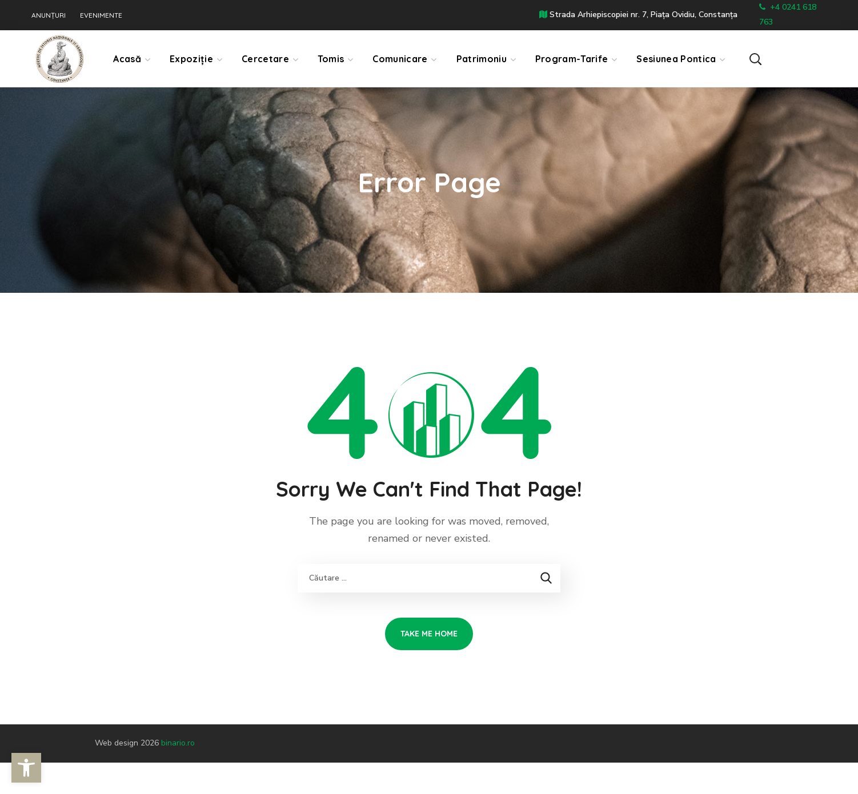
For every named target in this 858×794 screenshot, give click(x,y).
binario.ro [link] (178, 742)
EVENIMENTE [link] (101, 15)
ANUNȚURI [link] (48, 15)
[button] (799, 58)
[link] (26, 768)
